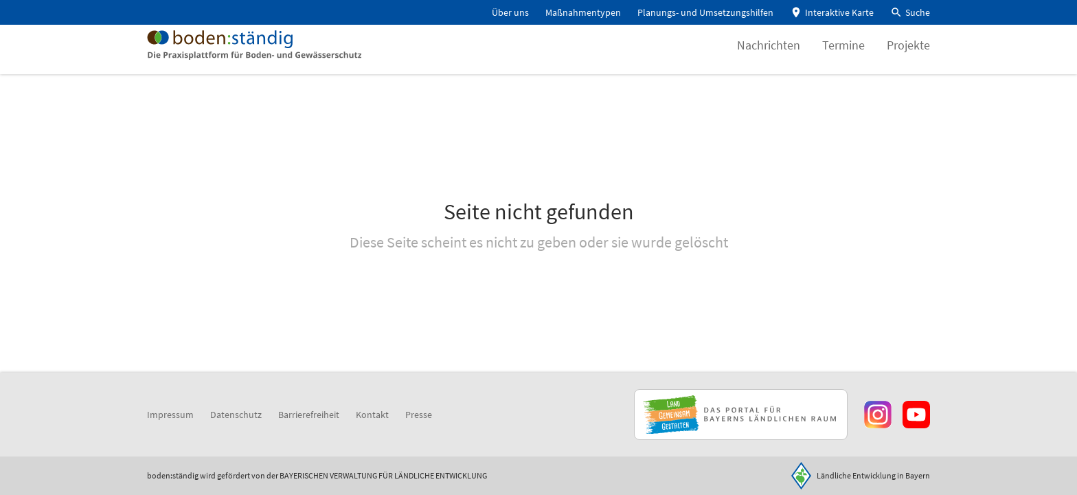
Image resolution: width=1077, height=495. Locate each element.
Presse (418, 414)
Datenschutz (236, 414)
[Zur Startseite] (276, 58)
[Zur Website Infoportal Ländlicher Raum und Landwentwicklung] (741, 414)
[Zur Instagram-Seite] (878, 414)
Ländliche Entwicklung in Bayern (873, 475)
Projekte (908, 58)
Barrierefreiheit (308, 414)
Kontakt (372, 414)
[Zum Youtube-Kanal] (916, 414)
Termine (843, 58)
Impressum (170, 414)
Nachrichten (768, 58)
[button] (910, 13)
